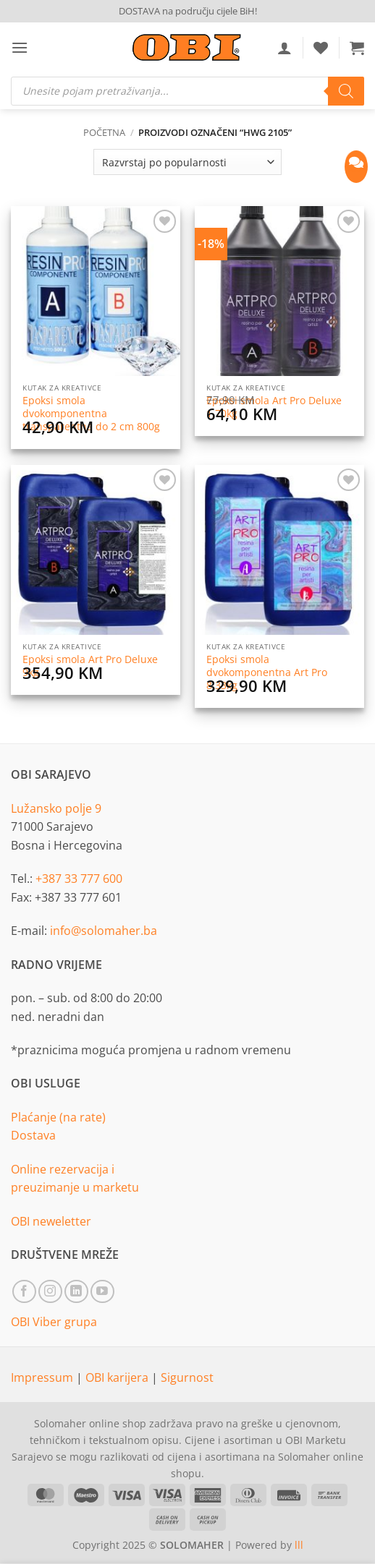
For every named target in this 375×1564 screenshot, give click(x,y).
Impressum (43, 1377)
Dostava (33, 1135)
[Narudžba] (187, 162)
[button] (19, 47)
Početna (104, 132)
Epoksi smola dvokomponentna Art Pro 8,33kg (266, 672)
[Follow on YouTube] (102, 1292)
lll (299, 1545)
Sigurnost (187, 1377)
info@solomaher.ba (103, 931)
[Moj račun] (284, 48)
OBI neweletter (51, 1221)
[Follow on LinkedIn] (76, 1292)
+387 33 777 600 (78, 878)
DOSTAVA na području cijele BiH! (188, 10)
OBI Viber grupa (54, 1322)
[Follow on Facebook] (24, 1292)
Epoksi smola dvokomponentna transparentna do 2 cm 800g (91, 413)
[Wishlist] (320, 48)
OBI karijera (118, 1377)
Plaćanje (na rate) (58, 1117)
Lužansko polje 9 (56, 808)
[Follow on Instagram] (50, 1292)
